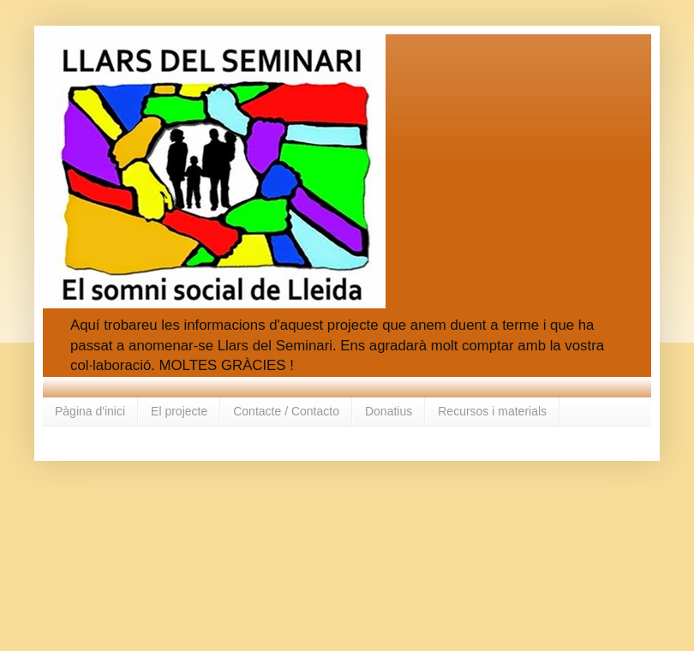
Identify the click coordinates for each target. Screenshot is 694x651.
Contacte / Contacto (286, 411)
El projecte (179, 411)
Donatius (388, 411)
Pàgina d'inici (90, 411)
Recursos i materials (492, 411)
